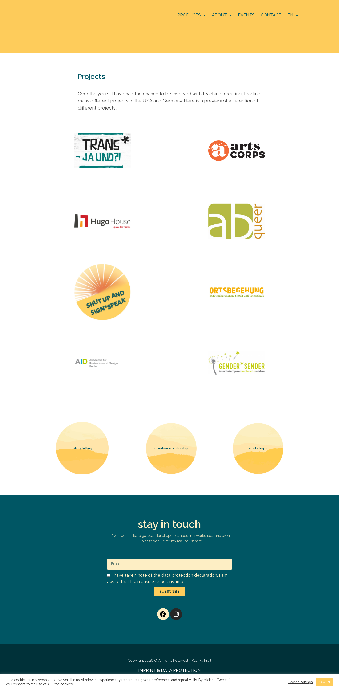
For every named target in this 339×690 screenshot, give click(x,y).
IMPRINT (147, 670)
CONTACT (271, 14)
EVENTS (246, 14)
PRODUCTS (191, 15)
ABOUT (222, 15)
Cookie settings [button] (300, 682)
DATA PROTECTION (181, 670)
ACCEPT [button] (324, 682)
